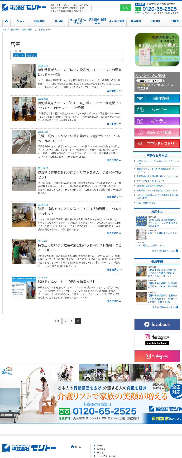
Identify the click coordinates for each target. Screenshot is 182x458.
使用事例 (15, 29)
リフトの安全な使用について (150, 181)
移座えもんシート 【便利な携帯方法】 (67, 281)
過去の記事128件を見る (163, 307)
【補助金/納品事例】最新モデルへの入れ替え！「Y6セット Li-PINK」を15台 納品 (163, 298)
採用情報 (136, 21)
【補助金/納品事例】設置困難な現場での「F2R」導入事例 (163, 285)
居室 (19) (19, 55)
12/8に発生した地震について (150, 245)
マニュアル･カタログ (78, 20)
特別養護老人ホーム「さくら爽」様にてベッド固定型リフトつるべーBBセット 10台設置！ (79, 105)
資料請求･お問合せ (97, 20)
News (20, 21)
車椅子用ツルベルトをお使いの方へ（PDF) (157, 190)
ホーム (78, 447)
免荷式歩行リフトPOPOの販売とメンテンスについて (158, 170)
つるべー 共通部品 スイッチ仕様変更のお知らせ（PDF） (157, 196)
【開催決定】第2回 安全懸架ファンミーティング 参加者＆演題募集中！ (163, 222)
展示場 (59, 21)
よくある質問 (117, 21)
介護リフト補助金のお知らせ (162, 233)
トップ (5, 29)
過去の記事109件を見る (163, 251)
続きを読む (113, 90)
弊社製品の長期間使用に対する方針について (158, 176)
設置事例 (39, 21)
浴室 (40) (31, 55)
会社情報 (155, 21)
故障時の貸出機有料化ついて (150, 186)
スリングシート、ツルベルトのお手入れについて (158, 162)
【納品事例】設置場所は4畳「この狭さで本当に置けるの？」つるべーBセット (162, 272)
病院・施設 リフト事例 (33, 29)
